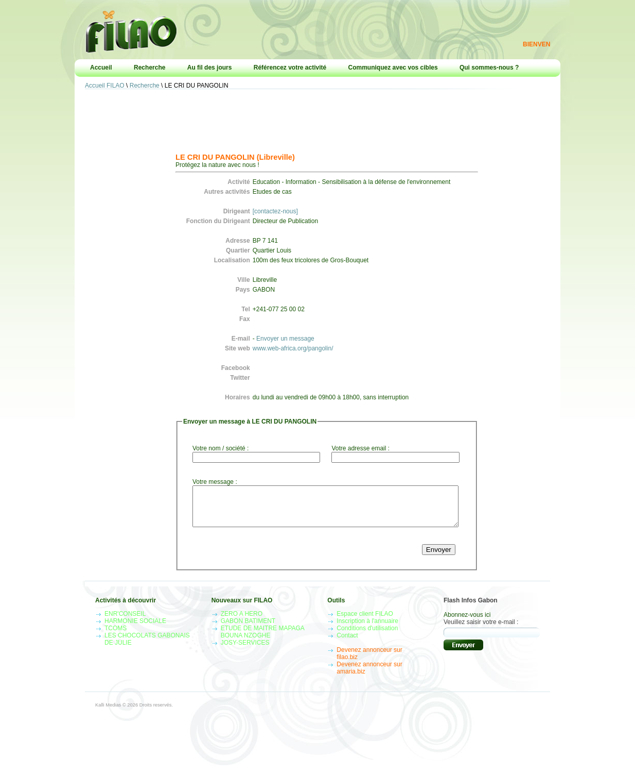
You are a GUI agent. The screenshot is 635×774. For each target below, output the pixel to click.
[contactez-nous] (275, 211)
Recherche (149, 67)
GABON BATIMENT (248, 628)
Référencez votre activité (290, 67)
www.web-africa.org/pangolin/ (293, 348)
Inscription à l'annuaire (367, 628)
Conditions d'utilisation (367, 636)
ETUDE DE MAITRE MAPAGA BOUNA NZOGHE (262, 639)
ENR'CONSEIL (125, 621)
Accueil (101, 67)
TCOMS (115, 636)
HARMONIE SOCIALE (135, 628)
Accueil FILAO (105, 85)
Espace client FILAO (365, 621)
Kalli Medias (108, 712)
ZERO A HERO (241, 621)
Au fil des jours (209, 67)
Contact (347, 643)
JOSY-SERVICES (245, 650)
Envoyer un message (285, 338)
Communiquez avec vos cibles (393, 67)
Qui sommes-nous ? (489, 67)
